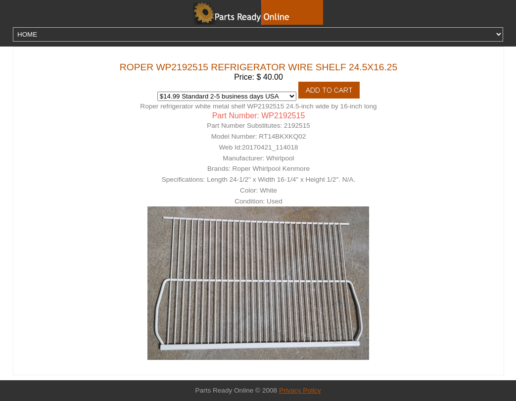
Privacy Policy (300, 390)
